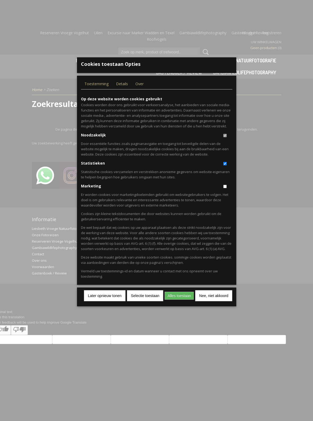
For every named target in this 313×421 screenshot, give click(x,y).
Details (122, 92)
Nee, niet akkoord (213, 304)
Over (139, 92)
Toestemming (96, 92)
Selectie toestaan (145, 304)
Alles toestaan (179, 304)
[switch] (225, 144)
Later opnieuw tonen (105, 304)
